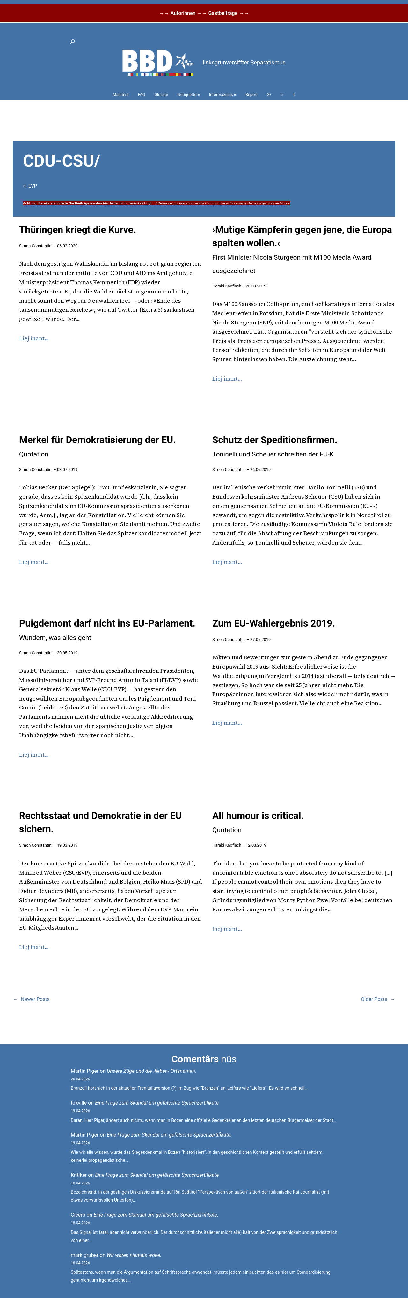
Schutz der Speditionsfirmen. (275, 446)
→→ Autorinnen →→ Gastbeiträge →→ (204, 13)
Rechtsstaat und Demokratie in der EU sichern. (100, 822)
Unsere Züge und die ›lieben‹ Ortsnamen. (151, 1071)
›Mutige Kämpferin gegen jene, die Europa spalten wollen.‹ (302, 249)
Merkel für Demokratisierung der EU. (97, 446)
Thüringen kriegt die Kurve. (77, 229)
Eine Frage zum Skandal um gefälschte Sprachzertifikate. (157, 1103)
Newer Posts (31, 999)
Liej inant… (34, 338)
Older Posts (378, 999)
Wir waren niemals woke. (134, 1255)
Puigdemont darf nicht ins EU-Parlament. (107, 630)
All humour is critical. (258, 822)
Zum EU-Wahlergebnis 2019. (273, 623)
